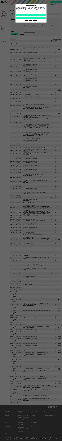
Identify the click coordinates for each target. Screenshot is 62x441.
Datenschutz (30, 20)
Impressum (26, 20)
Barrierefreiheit (35, 20)
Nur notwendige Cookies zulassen (31, 17)
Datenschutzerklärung (19, 11)
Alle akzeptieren (31, 15)
